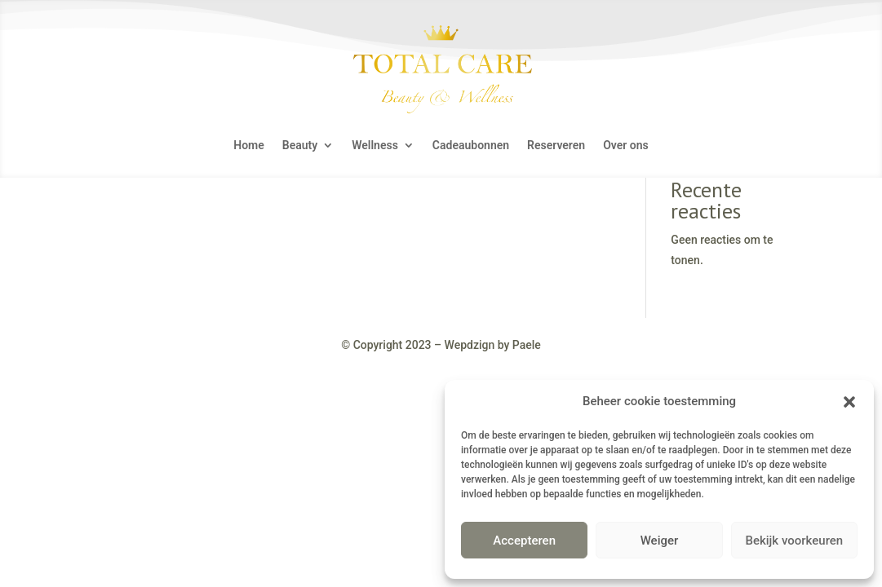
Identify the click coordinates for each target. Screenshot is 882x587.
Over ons (626, 145)
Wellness (375, 145)
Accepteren (524, 540)
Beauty (299, 145)
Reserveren (556, 145)
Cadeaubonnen (470, 145)
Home (248, 145)
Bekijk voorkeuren (794, 540)
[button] (849, 402)
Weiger (659, 540)
